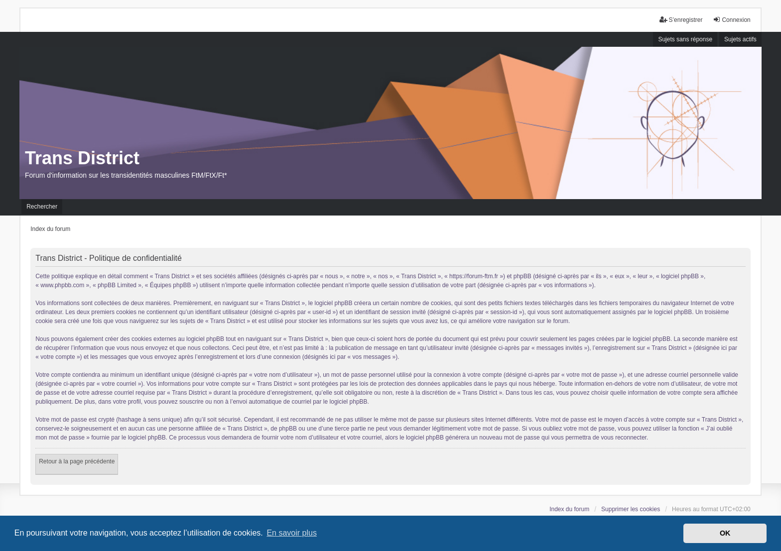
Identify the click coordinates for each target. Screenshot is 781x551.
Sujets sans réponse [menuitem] (685, 39)
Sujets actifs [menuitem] (740, 39)
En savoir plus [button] (291, 533)
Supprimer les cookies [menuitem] (630, 509)
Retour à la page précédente (77, 461)
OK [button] (725, 533)
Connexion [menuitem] (731, 19)
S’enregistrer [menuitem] (680, 19)
